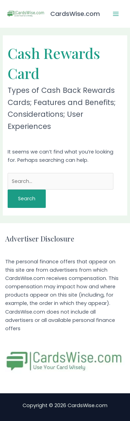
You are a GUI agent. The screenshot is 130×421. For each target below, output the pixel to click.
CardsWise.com (75, 13)
